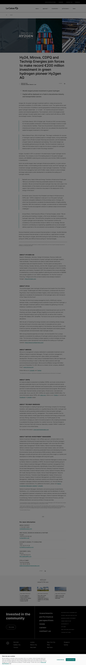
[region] (43, 659)
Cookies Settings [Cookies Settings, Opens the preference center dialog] (60, 659)
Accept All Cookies (71, 659)
